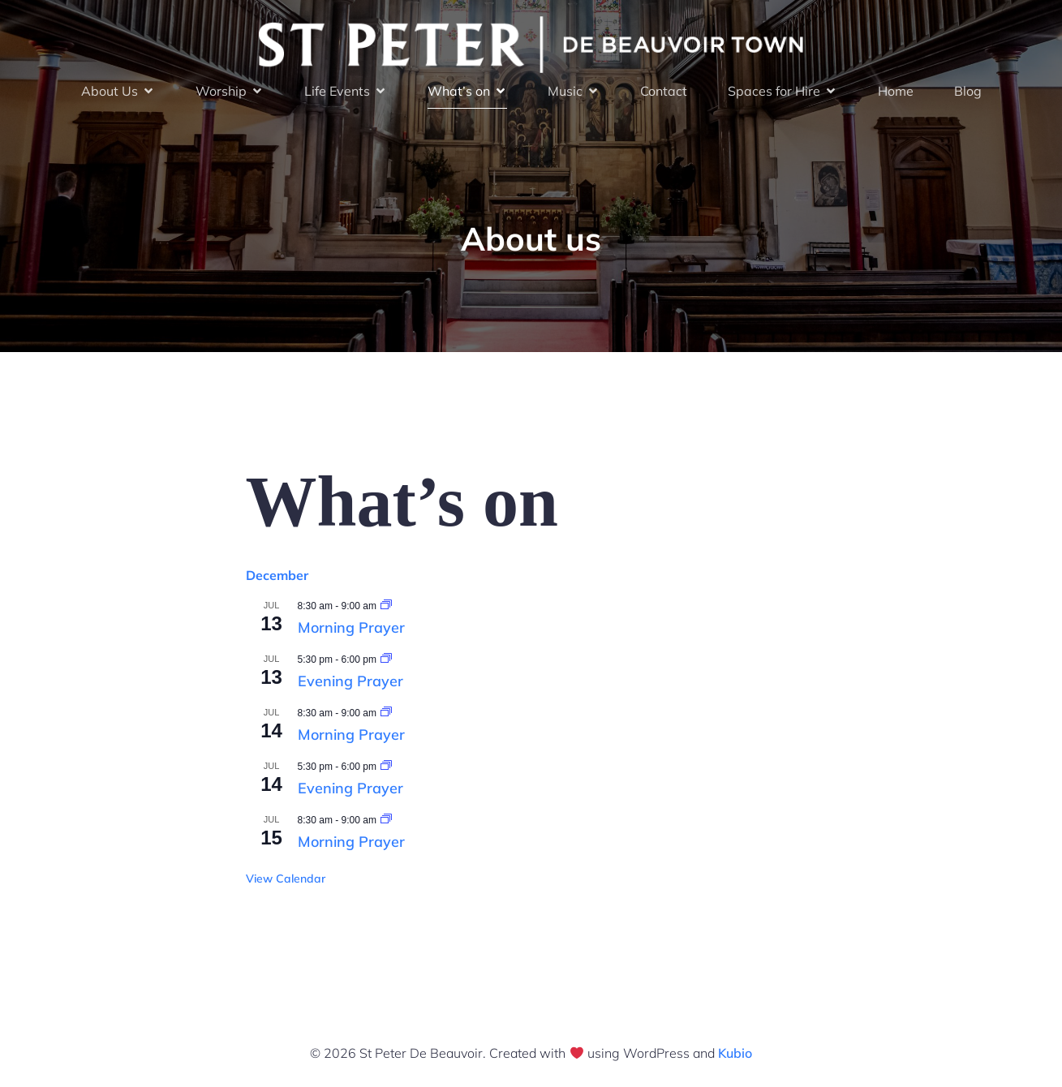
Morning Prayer (351, 627)
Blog (968, 91)
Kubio (735, 1053)
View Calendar (285, 878)
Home (896, 91)
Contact (663, 91)
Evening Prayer (350, 681)
